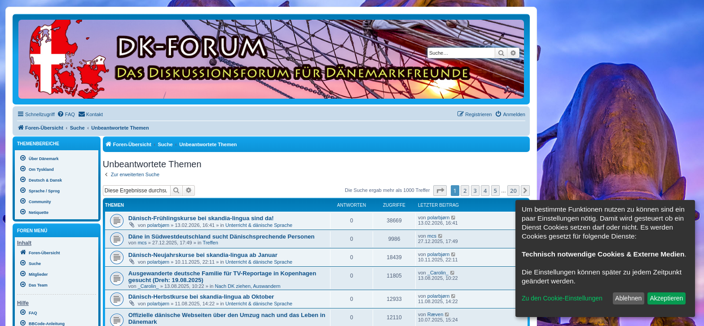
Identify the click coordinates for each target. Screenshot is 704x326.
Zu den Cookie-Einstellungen (562, 298)
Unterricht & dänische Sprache (258, 225)
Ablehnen (628, 298)
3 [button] (475, 191)
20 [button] (513, 191)
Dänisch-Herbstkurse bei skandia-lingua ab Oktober (201, 296)
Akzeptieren (666, 298)
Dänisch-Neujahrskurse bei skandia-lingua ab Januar (202, 255)
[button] (440, 190)
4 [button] (485, 191)
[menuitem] (66, 114)
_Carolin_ (148, 286)
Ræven (435, 314)
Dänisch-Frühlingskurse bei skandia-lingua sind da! (201, 218)
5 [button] (495, 191)
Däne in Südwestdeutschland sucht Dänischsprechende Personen (221, 236)
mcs (142, 242)
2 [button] (464, 191)
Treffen (210, 242)
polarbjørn (158, 225)
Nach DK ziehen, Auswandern (248, 286)
